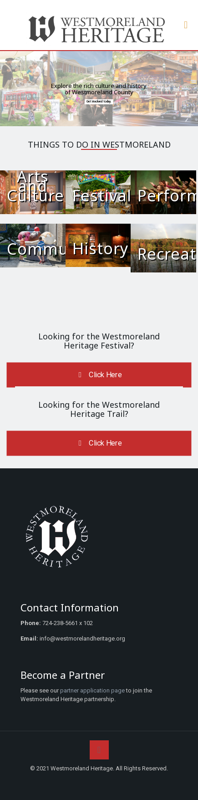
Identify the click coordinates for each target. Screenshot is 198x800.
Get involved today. (99, 101)
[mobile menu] (185, 25)
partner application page (92, 690)
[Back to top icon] (99, 749)
